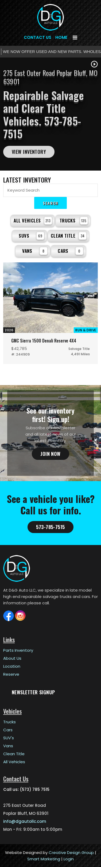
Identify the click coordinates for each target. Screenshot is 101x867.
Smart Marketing (43, 858)
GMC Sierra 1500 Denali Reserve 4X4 (43, 340)
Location (11, 665)
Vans (35, 251)
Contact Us (37, 37)
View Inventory (29, 151)
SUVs (31, 236)
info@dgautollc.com (24, 821)
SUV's (8, 737)
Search (50, 203)
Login (69, 858)
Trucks (74, 221)
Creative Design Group (71, 852)
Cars (70, 251)
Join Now (50, 453)
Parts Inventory (18, 650)
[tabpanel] (50, 114)
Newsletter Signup (33, 691)
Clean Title (69, 236)
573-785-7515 (50, 526)
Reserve (11, 673)
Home (61, 37)
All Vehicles (33, 221)
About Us (12, 657)
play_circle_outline (94, 64)
